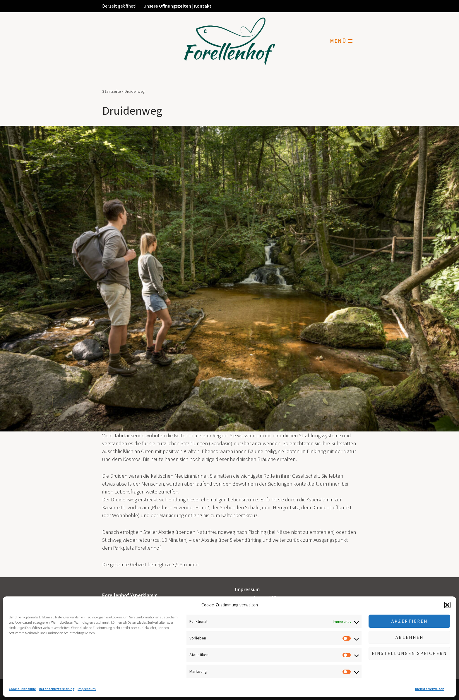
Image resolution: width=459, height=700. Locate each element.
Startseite (111, 91)
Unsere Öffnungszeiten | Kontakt (177, 6)
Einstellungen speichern (409, 653)
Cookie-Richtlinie (22, 689)
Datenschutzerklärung (57, 689)
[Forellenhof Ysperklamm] (229, 41)
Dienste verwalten (429, 689)
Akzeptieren (409, 621)
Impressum (87, 689)
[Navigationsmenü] (341, 41)
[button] (447, 605)
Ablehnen (409, 637)
